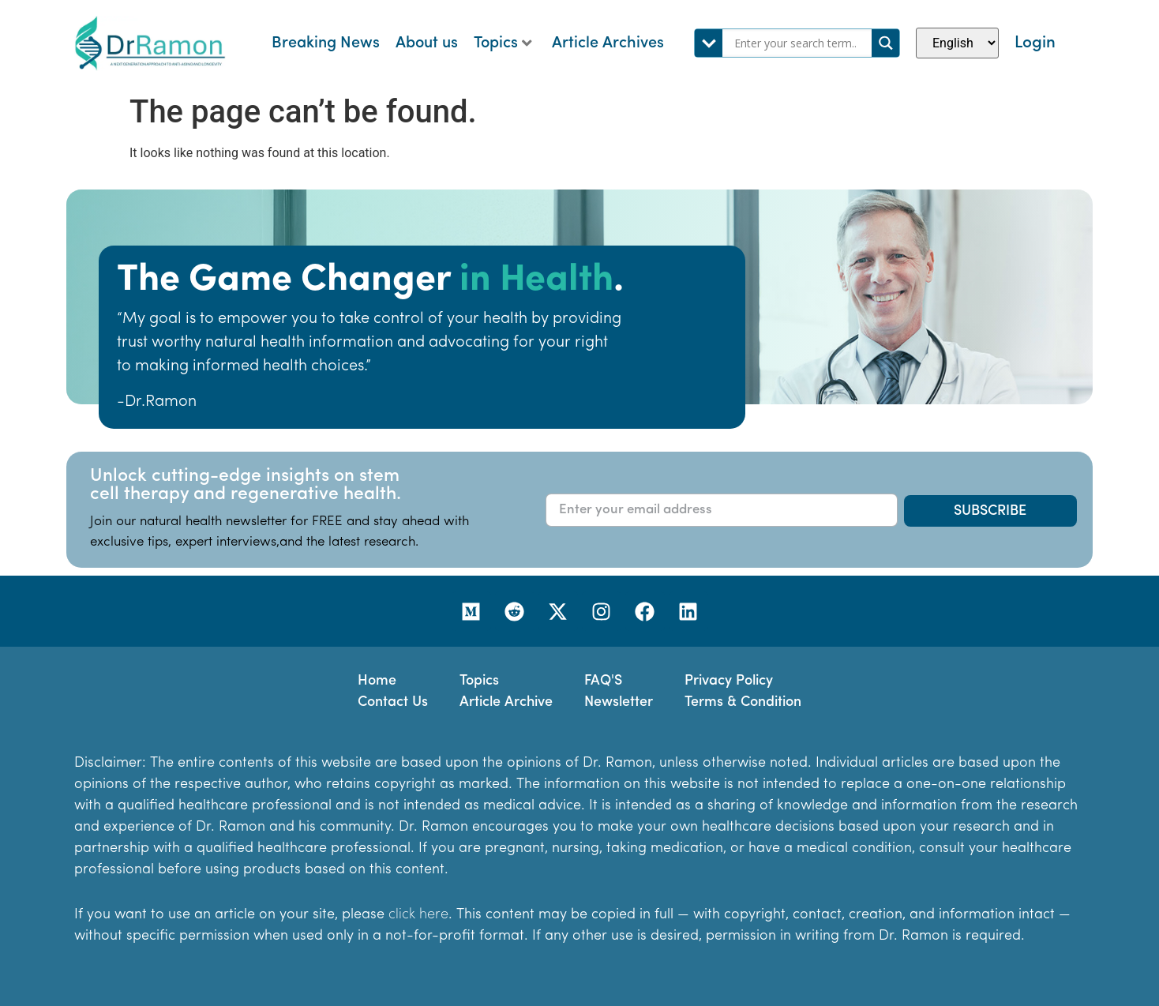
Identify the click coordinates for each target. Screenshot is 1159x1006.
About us (427, 43)
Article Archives (608, 43)
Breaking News (326, 43)
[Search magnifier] (885, 43)
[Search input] (801, 43)
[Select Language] (957, 43)
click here (418, 914)
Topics (503, 43)
